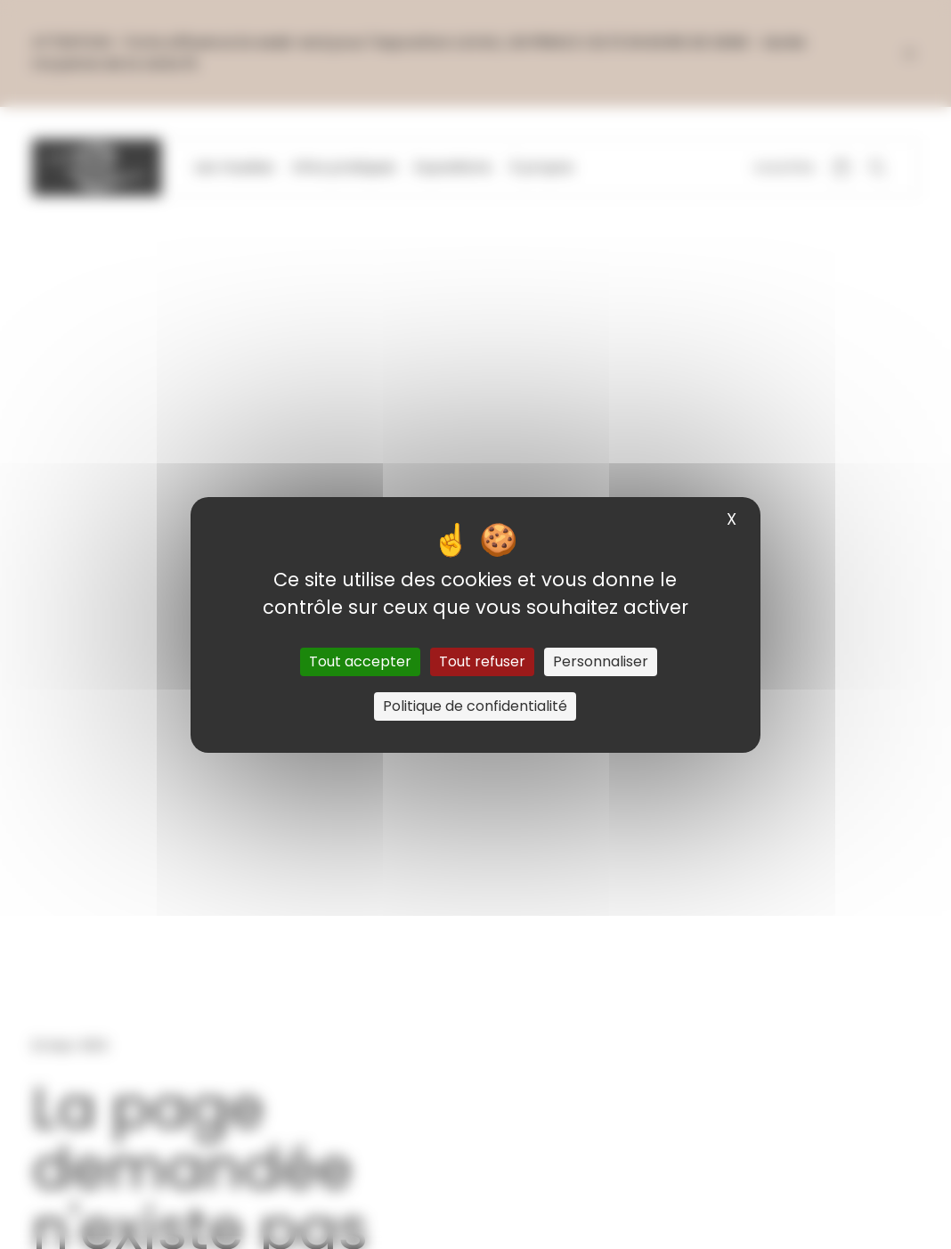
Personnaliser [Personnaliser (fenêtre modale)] (600, 661)
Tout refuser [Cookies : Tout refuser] (482, 661)
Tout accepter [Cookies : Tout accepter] (360, 661)
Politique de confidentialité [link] (475, 706)
